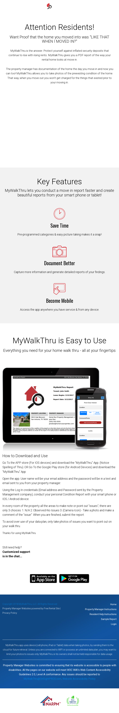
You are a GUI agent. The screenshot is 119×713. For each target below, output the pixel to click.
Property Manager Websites (16, 608)
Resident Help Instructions (103, 614)
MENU (59, 10)
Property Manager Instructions (101, 609)
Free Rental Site (52, 608)
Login (114, 624)
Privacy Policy (9, 613)
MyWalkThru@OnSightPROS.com (42, 678)
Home (113, 604)
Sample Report (109, 619)
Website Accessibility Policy (79, 678)
